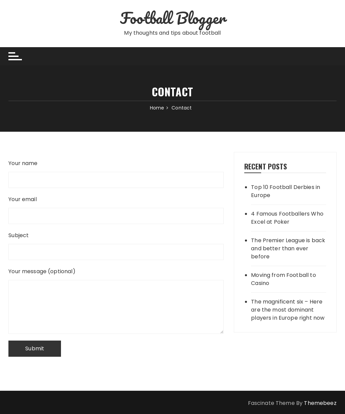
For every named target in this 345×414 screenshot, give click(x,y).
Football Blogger (172, 17)
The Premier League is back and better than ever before (288, 248)
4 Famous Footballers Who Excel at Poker (287, 218)
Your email (116, 206)
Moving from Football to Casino (283, 279)
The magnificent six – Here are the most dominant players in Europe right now (287, 310)
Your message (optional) (116, 276)
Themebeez (320, 403)
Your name (116, 170)
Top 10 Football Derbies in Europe (285, 191)
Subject (116, 242)
